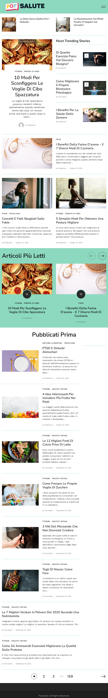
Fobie (4, 213)
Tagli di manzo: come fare (57, 569)
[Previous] (92, 255)
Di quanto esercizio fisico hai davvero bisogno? (66, 58)
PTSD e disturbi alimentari (53, 349)
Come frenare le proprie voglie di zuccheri (59, 484)
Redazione (31, 125)
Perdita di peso (31, 71)
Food (58, 139)
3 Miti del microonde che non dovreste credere (60, 526)
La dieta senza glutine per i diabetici (34, 20)
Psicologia (14, 213)
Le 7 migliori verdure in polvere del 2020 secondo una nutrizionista (40, 611)
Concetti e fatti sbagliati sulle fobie (23, 220)
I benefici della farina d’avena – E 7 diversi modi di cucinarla (80, 146)
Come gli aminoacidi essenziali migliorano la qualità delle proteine (39, 645)
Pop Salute (62, 95)
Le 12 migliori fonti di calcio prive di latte (57, 441)
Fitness (18, 71)
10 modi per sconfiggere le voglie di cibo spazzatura (27, 86)
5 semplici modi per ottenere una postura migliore (80, 220)
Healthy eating (59, 388)
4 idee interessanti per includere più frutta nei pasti (58, 396)
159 (70, 673)
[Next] (102, 255)
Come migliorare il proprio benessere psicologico (67, 86)
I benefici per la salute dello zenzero (67, 112)
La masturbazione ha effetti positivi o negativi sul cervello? (88, 22)
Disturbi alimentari (52, 342)
